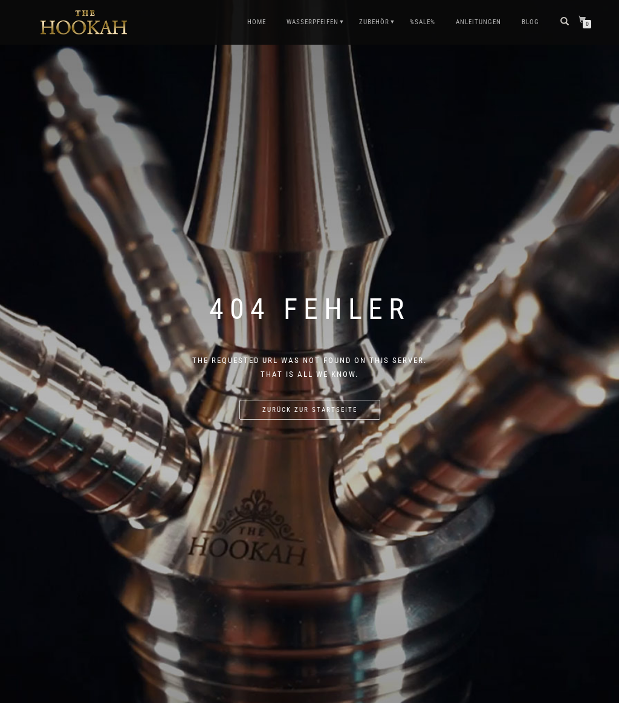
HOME (256, 22)
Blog (530, 22)
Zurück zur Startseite (309, 410)
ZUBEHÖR (374, 22)
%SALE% (422, 22)
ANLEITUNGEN (478, 22)
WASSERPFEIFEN (313, 22)
